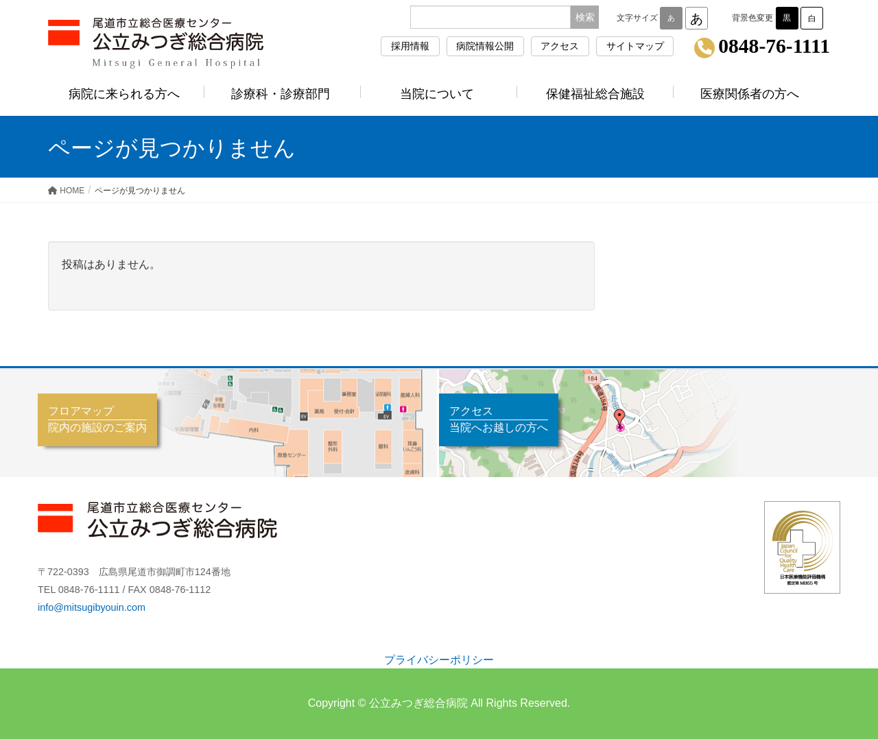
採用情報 (410, 46)
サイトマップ (635, 46)
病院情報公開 (485, 46)
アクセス (560, 46)
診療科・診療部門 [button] (282, 94)
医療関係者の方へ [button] (751, 94)
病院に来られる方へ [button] (126, 94)
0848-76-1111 (774, 46)
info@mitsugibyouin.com (91, 607)
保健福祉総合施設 (595, 94)
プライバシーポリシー (439, 660)
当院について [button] (439, 94)
